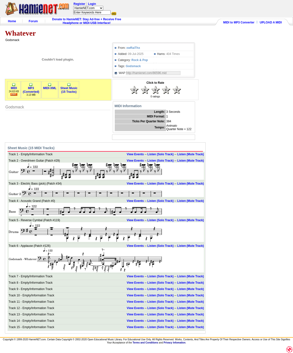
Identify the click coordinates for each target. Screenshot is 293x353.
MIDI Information (128, 106)
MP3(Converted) (31, 88)
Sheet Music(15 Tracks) (68, 88)
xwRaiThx (133, 48)
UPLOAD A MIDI (271, 22)
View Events (135, 154)
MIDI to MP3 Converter (238, 22)
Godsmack (133, 66)
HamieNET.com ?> (88, 8)
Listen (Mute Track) (190, 154)
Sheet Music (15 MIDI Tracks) (31, 148)
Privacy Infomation (174, 342)
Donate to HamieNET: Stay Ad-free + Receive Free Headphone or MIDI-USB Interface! (86, 21)
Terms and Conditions (145, 342)
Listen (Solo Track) (160, 154)
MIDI (14, 87)
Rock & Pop (139, 60)
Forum (33, 21)
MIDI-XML (50, 87)
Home (12, 21)
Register (79, 4)
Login (92, 4)
